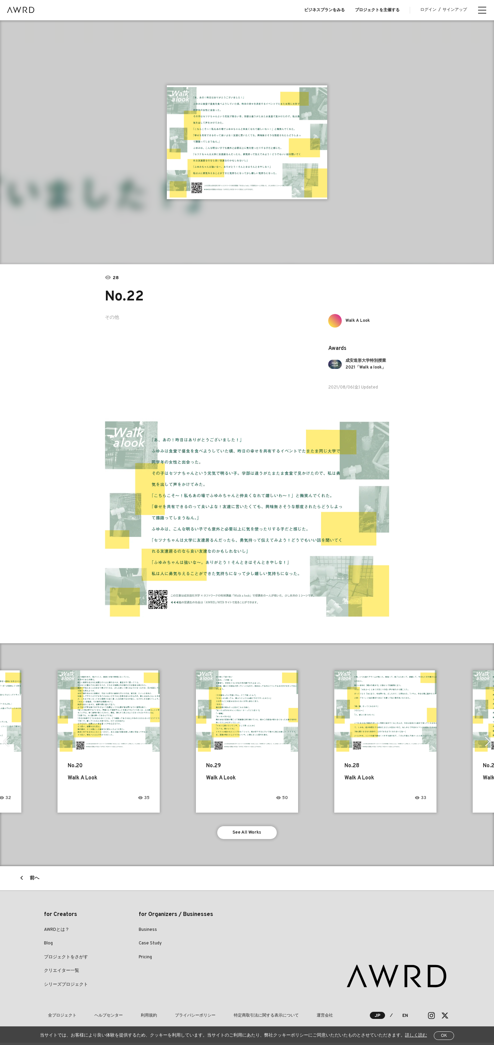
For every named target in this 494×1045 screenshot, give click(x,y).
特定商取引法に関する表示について (230, 1017)
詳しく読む (416, 1035)
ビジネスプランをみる (324, 10)
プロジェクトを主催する (377, 10)
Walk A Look (360, 320)
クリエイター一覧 (61, 973)
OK (444, 1036)
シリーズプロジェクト (66, 986)
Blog (48, 945)
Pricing (145, 959)
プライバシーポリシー (168, 1017)
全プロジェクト (58, 1017)
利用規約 (129, 1017)
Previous (5, 741)
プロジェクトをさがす (66, 959)
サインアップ (455, 10)
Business (148, 932)
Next (489, 741)
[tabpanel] (247, 142)
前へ (34, 880)
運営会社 (281, 1017)
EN (405, 1018)
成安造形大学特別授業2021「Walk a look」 (367, 364)
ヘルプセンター (97, 1017)
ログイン (428, 10)
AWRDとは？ (56, 932)
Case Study (150, 945)
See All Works (247, 833)
